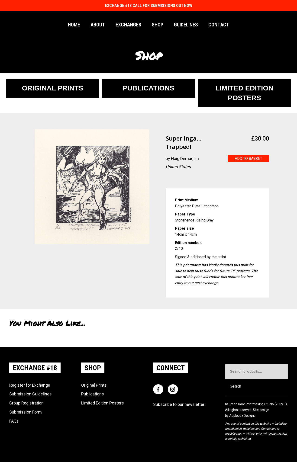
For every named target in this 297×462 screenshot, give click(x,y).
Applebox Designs (242, 415)
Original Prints (94, 385)
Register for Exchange (29, 385)
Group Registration (26, 403)
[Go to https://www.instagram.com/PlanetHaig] (178, 178)
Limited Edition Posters (102, 403)
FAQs (14, 421)
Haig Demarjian (185, 158)
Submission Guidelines (30, 393)
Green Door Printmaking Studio (251, 404)
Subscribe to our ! (179, 404)
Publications (92, 393)
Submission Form (25, 412)
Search (235, 386)
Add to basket (248, 158)
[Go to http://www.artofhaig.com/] (169, 178)
